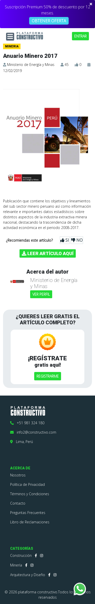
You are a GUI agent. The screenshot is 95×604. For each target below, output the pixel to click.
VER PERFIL (41, 294)
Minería (16, 565)
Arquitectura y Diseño (27, 574)
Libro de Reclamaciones (29, 522)
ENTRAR (80, 36)
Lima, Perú (21, 441)
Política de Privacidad (27, 484)
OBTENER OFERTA (49, 21)
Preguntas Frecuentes (27, 512)
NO (77, 240)
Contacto (17, 503)
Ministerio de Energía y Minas (30, 64)
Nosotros (18, 475)
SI (64, 240)
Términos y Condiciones (29, 493)
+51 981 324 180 (27, 422)
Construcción (21, 555)
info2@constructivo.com (33, 432)
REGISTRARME (47, 376)
